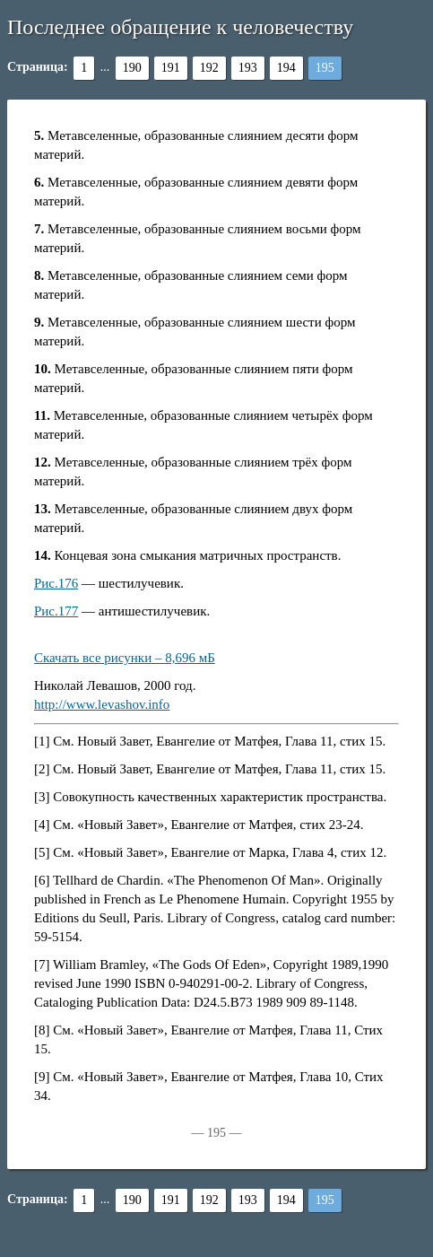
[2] (42, 769)
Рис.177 (56, 611)
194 (286, 67)
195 (325, 67)
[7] (42, 964)
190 (132, 67)
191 (170, 67)
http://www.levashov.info (101, 704)
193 (247, 67)
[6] (42, 880)
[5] (42, 852)
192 (209, 67)
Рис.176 (56, 583)
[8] (42, 1030)
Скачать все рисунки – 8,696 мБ (124, 657)
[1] (42, 741)
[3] (42, 797)
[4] (42, 824)
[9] (42, 1076)
